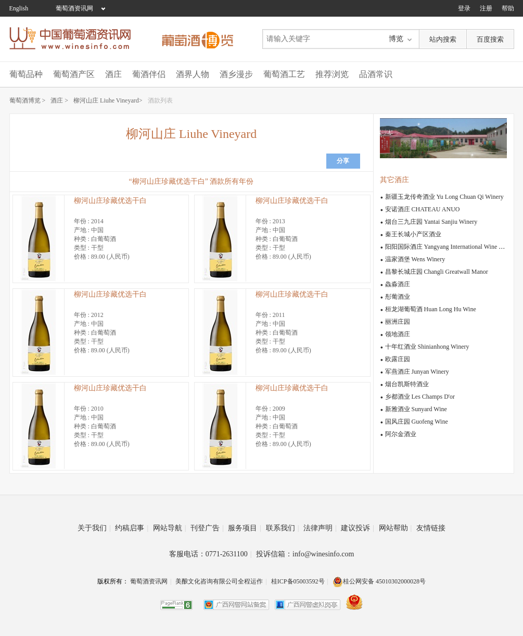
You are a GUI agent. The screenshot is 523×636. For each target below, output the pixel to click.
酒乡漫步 (236, 74)
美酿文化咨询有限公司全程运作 (219, 581)
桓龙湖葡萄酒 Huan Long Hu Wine (430, 309)
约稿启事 (131, 528)
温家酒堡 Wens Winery (415, 259)
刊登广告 (207, 528)
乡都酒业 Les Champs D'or (420, 396)
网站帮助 (395, 528)
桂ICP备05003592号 (298, 581)
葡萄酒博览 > (27, 100)
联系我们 (282, 528)
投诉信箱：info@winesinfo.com (305, 554)
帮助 (508, 8)
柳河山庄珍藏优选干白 (110, 201)
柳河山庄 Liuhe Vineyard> (107, 100)
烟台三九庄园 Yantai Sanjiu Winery (431, 221)
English (19, 8)
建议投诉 (357, 528)
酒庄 (113, 74)
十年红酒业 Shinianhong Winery (427, 346)
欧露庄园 (397, 359)
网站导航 (169, 528)
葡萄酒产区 (74, 74)
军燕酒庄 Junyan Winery (417, 371)
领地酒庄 (397, 334)
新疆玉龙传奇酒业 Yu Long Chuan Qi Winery (444, 196)
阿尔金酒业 (400, 434)
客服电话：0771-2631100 (210, 554)
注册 (486, 8)
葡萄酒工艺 (284, 74)
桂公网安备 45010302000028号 (379, 581)
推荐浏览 (332, 74)
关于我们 (94, 528)
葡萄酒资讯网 (74, 8)
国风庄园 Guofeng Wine (416, 421)
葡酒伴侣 (148, 74)
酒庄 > (59, 100)
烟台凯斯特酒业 (407, 384)
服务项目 (244, 528)
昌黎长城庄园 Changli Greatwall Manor (436, 271)
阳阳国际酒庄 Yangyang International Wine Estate (449, 246)
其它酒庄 (394, 180)
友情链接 (430, 528)
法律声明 (320, 528)
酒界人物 (192, 74)
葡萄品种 (26, 74)
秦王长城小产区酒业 (413, 234)
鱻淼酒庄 (397, 284)
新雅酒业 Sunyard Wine (416, 409)
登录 (464, 8)
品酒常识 (375, 74)
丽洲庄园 (397, 321)
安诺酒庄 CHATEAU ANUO (422, 209)
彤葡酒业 (397, 296)
